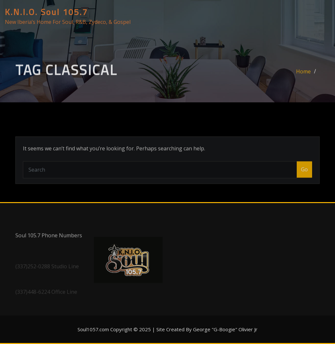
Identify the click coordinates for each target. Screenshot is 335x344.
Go (304, 179)
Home (303, 75)
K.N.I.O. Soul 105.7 (46, 12)
